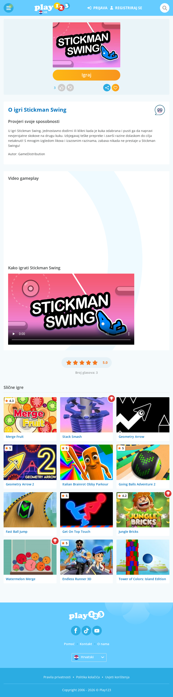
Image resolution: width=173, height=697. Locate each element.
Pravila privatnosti (57, 677)
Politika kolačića (88, 677)
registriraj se (126, 7)
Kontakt (86, 644)
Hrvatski (84, 657)
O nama (103, 644)
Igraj (86, 75)
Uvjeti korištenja (117, 677)
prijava (97, 7)
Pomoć (69, 644)
